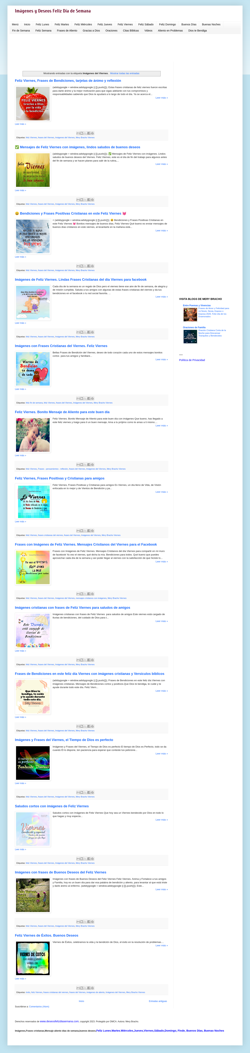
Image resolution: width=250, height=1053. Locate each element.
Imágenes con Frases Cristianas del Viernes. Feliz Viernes (61, 346)
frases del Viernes (46, 137)
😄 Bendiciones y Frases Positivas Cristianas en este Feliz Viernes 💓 (70, 213)
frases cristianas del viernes (50, 535)
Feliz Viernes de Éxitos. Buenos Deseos (46, 935)
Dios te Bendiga (197, 30)
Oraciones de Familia (194, 327)
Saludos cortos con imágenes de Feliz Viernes (52, 806)
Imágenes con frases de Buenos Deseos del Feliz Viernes (60, 872)
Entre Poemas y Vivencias (197, 305)
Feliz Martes (62, 24)
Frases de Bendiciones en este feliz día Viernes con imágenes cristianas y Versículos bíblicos (89, 674)
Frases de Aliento (67, 30)
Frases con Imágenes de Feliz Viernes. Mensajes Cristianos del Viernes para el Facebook (86, 544)
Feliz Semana (43, 30)
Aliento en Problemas (170, 30)
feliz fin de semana (34, 403)
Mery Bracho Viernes (85, 137)
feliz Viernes (31, 137)
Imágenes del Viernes (65, 137)
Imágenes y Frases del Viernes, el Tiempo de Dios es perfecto (64, 740)
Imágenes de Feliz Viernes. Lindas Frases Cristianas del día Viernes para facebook (81, 279)
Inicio (27, 24)
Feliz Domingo (167, 24)
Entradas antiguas (158, 1001)
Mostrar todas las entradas (124, 73)
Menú (15, 24)
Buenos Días (189, 24)
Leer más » (162, 97)
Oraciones (112, 30)
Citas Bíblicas (131, 30)
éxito (28, 992)
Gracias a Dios (91, 30)
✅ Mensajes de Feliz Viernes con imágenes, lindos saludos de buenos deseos (77, 147)
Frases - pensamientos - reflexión (53, 469)
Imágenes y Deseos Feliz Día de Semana (53, 11)
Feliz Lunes (42, 24)
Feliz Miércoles (83, 24)
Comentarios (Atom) (39, 1006)
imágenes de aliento (96, 992)
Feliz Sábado (146, 24)
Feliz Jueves (105, 24)
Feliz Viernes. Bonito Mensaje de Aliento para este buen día (62, 412)
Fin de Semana (21, 30)
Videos (148, 30)
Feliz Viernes (125, 24)
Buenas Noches (211, 24)
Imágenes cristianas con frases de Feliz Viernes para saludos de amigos (72, 607)
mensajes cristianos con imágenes (91, 598)
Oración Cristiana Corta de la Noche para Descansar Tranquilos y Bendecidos (212, 333)
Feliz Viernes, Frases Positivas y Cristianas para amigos (59, 478)
